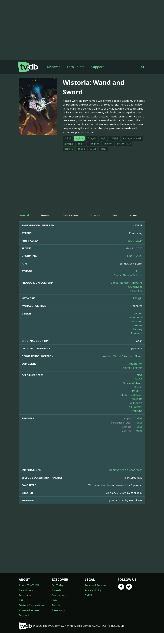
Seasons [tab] (46, 215)
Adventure (135, 317)
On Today (58, 585)
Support (97, 67)
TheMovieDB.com (131, 395)
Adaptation (135, 363)
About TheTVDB (29, 585)
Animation (136, 321)
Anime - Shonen (132, 367)
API (21, 600)
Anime (138, 325)
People (56, 605)
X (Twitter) (135, 406)
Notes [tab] (133, 215)
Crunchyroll (135, 286)
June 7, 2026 (134, 256)
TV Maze (137, 391)
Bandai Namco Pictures (128, 275)
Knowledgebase (29, 610)
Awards (56, 590)
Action (138, 313)
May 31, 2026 (134, 248)
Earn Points (75, 67)
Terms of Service (95, 585)
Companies (59, 595)
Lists (54, 600)
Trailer (138, 418)
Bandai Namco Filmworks (126, 282)
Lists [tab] (114, 215)
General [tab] (24, 215)
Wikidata (137, 399)
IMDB (138, 379)
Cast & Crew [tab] (70, 215)
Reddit (138, 387)
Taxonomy (58, 610)
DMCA (88, 595)
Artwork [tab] (95, 215)
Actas (139, 271)
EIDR (139, 375)
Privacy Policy (93, 590)
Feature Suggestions (31, 605)
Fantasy (137, 329)
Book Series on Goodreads (125, 470)
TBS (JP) (137, 298)
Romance (136, 333)
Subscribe (25, 595)
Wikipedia (136, 403)
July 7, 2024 (135, 240)
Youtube (137, 410)
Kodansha (136, 290)
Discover (53, 67)
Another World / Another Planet (122, 356)
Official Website (132, 383)
